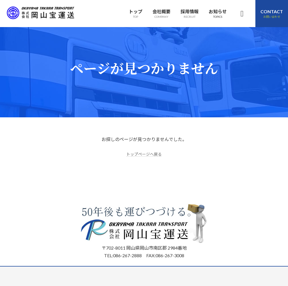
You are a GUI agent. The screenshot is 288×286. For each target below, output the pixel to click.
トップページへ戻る (144, 154)
